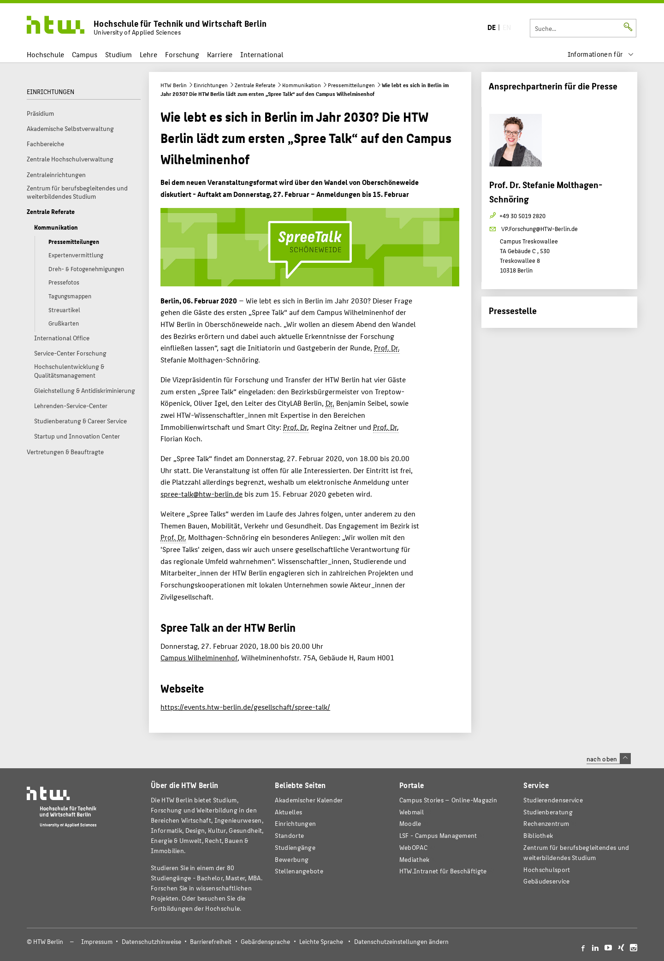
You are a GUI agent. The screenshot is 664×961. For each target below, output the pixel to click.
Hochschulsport (546, 869)
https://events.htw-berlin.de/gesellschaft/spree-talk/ (245, 706)
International (261, 54)
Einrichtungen (211, 85)
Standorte (289, 835)
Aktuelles (288, 812)
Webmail (411, 812)
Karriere (219, 54)
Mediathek (414, 859)
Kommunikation (301, 85)
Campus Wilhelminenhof (198, 657)
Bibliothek (538, 835)
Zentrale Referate (255, 85)
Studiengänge (295, 847)
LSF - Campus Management (438, 835)
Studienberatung (547, 812)
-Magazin (448, 800)
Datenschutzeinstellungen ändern (401, 941)
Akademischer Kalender (309, 800)
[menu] (601, 54)
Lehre (148, 54)
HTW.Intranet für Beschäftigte (443, 871)
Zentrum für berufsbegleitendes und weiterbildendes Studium (576, 852)
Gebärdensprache (265, 941)
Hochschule (45, 54)
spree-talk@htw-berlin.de (201, 493)
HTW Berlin (173, 85)
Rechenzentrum (546, 823)
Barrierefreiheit (210, 941)
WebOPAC (413, 847)
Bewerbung (291, 859)
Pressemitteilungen (351, 85)
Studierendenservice (553, 800)
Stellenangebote (299, 871)
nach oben (609, 758)
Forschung (182, 54)
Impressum (97, 941)
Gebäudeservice (546, 881)
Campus (84, 54)
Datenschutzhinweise (151, 941)
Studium (118, 54)
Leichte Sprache (321, 941)
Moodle (410, 823)
